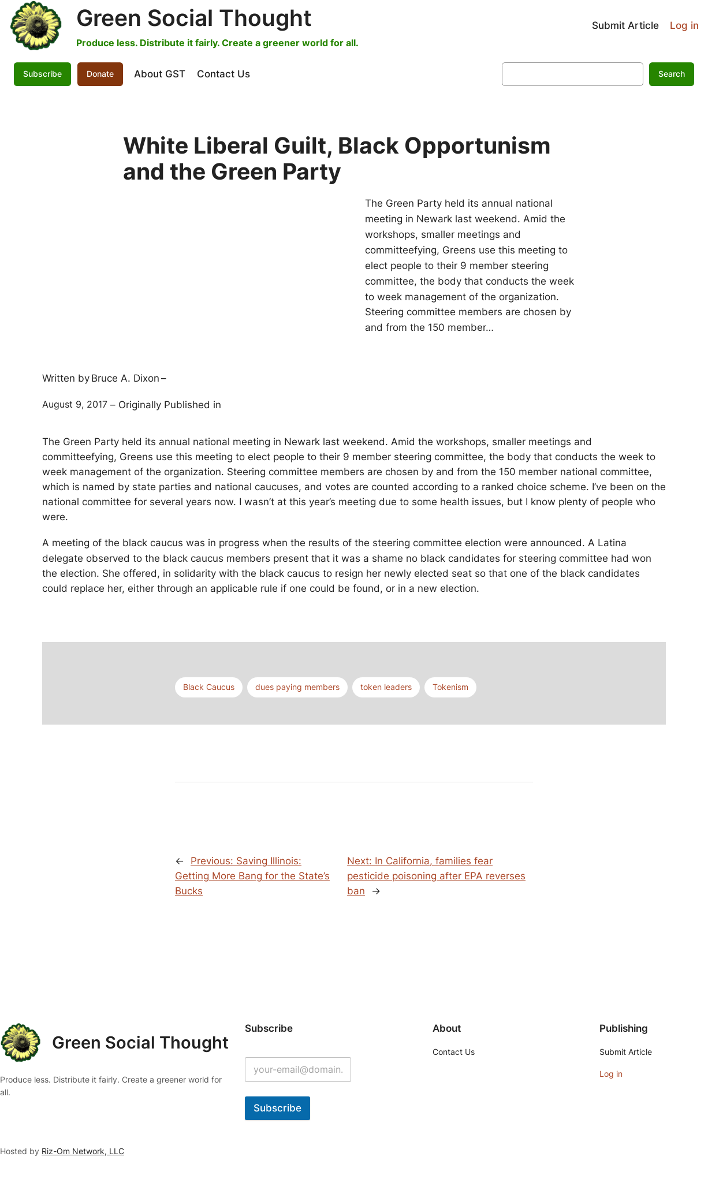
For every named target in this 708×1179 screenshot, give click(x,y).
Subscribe (42, 74)
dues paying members (297, 687)
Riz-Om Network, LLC (83, 1151)
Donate (100, 74)
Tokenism (450, 687)
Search (671, 74)
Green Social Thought (194, 18)
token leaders (386, 687)
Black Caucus (208, 687)
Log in (684, 25)
